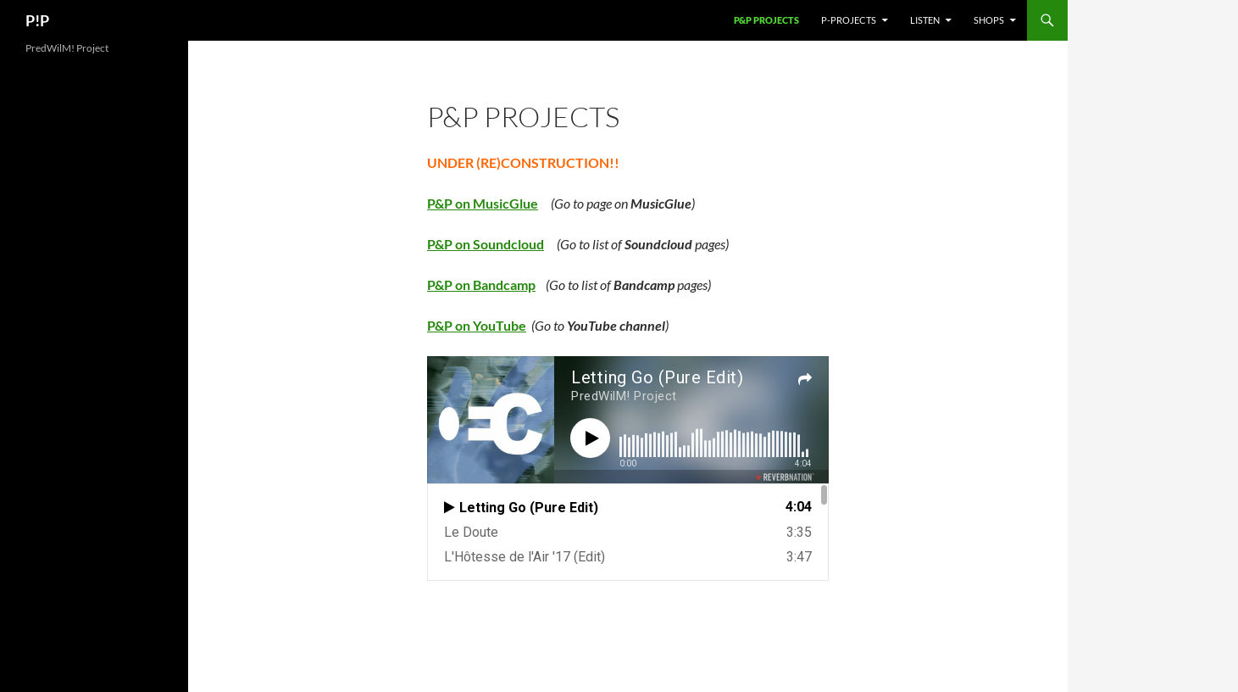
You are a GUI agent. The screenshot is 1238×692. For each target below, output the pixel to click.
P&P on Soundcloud (485, 244)
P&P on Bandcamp (481, 284)
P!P (37, 20)
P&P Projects (766, 19)
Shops (989, 19)
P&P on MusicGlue (482, 203)
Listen (925, 19)
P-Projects (848, 19)
